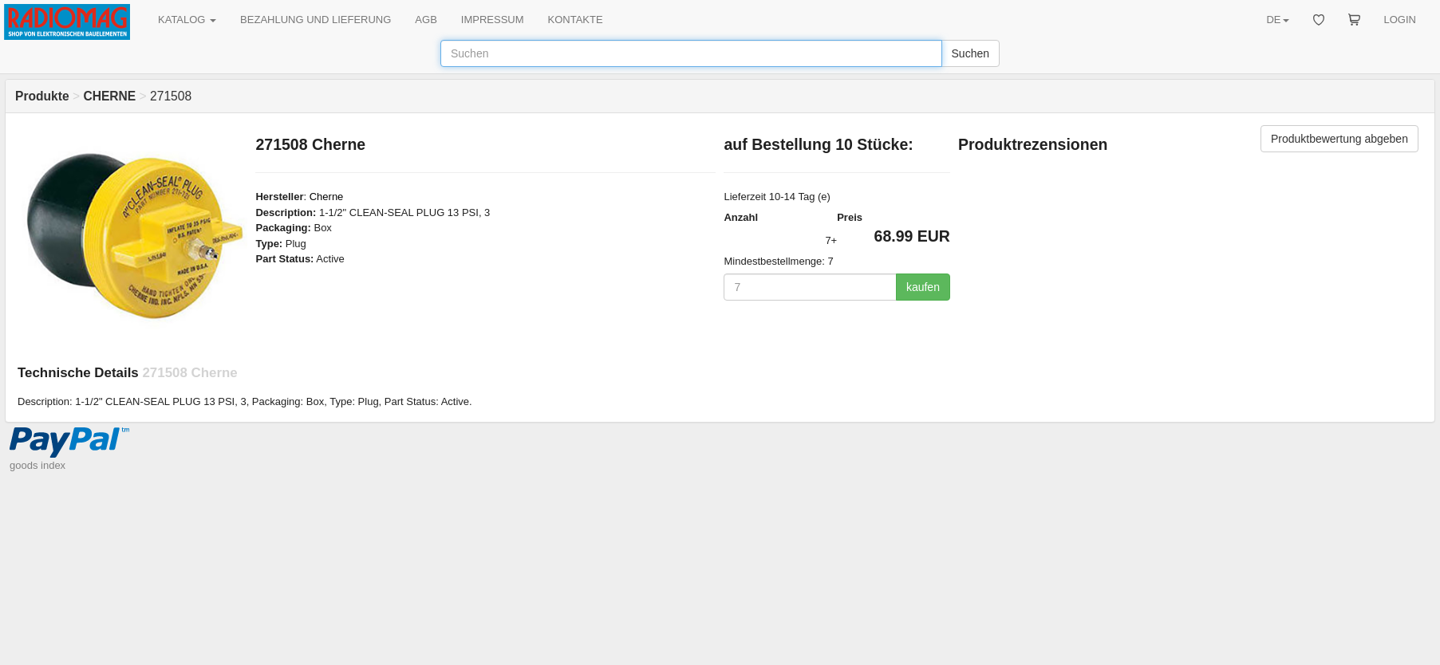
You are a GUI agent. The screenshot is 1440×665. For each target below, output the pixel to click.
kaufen (923, 287)
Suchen (970, 53)
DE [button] (1277, 20)
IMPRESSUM (492, 20)
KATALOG (187, 20)
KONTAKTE (575, 20)
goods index (37, 465)
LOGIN (1400, 20)
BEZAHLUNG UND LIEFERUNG (315, 20)
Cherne (327, 197)
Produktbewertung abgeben (1339, 138)
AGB (425, 20)
